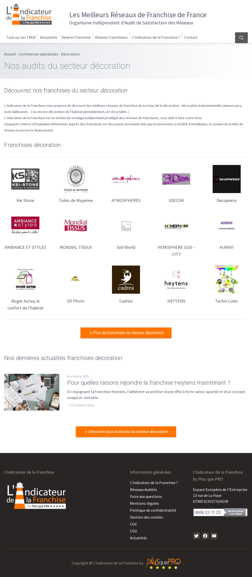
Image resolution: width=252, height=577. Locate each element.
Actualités (48, 37)
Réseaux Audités (143, 489)
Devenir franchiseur (111, 37)
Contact (191, 37)
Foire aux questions (146, 496)
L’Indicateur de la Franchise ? (156, 37)
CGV (133, 524)
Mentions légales (144, 503)
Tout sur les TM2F (21, 37)
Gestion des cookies (146, 517)
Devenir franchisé (76, 37)
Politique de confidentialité (153, 510)
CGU (133, 530)
